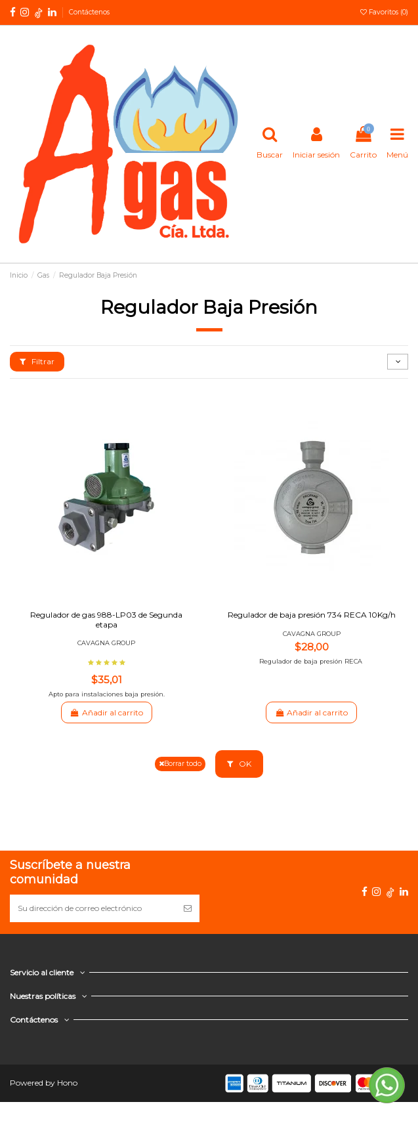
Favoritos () (384, 12)
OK (239, 764)
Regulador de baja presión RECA (311, 661)
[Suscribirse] (187, 908)
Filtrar (37, 361)
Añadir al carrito (106, 712)
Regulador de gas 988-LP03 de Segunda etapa (106, 619)
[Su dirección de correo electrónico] (93, 908)
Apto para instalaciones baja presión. (107, 694)
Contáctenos (89, 12)
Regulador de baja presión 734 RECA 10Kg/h (312, 615)
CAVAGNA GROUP (106, 642)
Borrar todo (180, 763)
